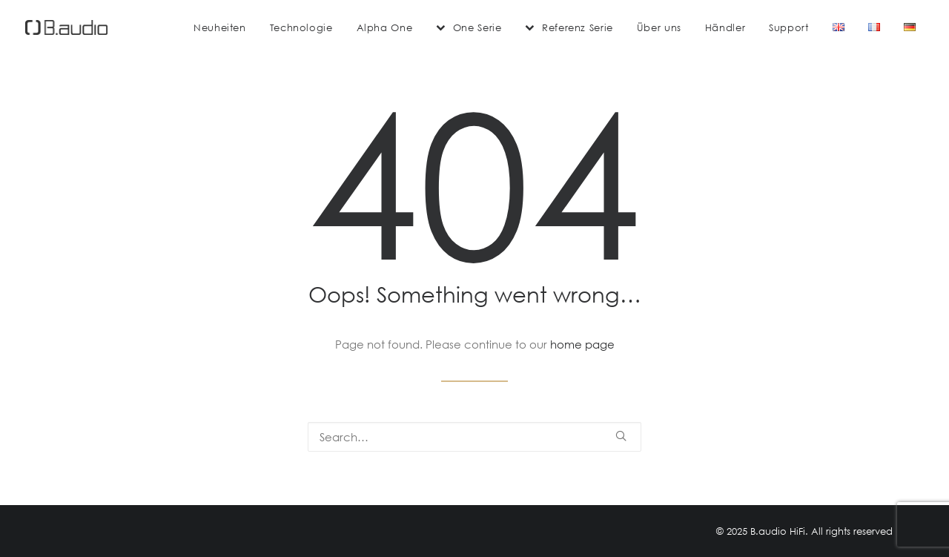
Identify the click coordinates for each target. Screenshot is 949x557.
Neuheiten (220, 27)
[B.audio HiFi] (66, 27)
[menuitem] (220, 27)
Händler (725, 27)
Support (788, 27)
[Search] (474, 437)
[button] (621, 435)
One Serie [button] (477, 27)
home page (582, 344)
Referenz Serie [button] (577, 27)
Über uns (659, 27)
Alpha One (385, 27)
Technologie (301, 27)
